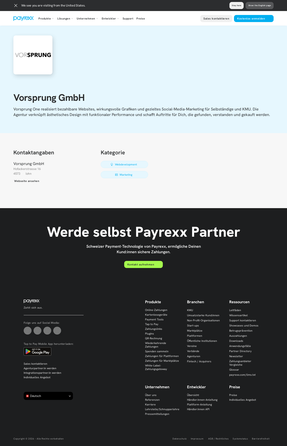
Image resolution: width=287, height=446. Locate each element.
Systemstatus (240, 438)
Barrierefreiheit (260, 438)
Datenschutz (179, 438)
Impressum (197, 438)
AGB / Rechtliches (218, 438)
